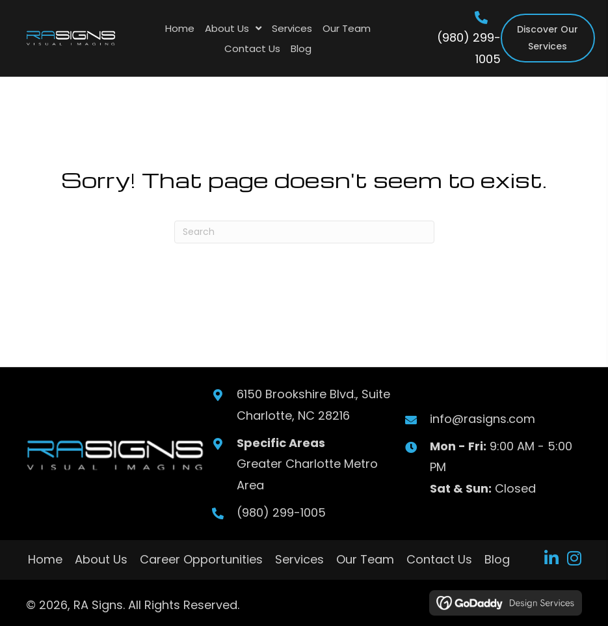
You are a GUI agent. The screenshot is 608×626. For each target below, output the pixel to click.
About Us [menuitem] (101, 559)
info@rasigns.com (482, 419)
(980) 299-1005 (280, 512)
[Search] (304, 232)
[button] (551, 558)
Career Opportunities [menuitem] (201, 559)
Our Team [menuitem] (365, 559)
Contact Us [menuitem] (439, 559)
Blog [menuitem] (497, 559)
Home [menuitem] (45, 559)
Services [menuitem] (299, 559)
